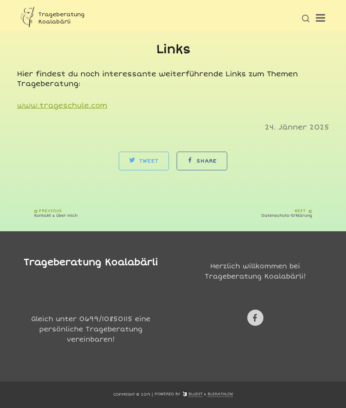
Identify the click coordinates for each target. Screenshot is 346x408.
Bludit (196, 394)
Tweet (143, 160)
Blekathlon (220, 394)
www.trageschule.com (62, 105)
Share (202, 160)
